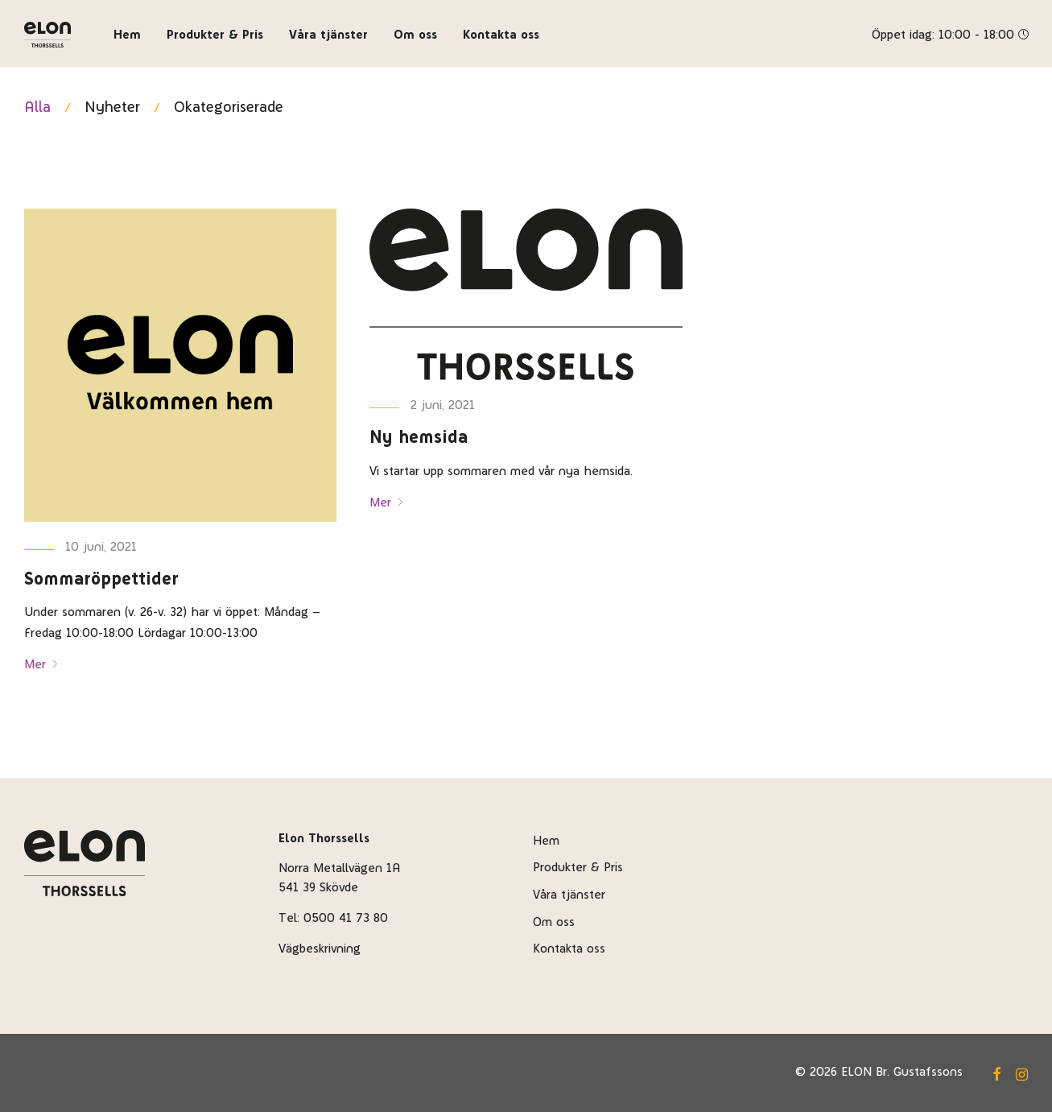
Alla (37, 106)
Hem (127, 34)
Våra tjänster (328, 34)
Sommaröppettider (101, 578)
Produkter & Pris (215, 34)
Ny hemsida (418, 436)
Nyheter (112, 106)
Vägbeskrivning (319, 948)
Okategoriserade (228, 106)
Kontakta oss (501, 34)
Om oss (415, 34)
